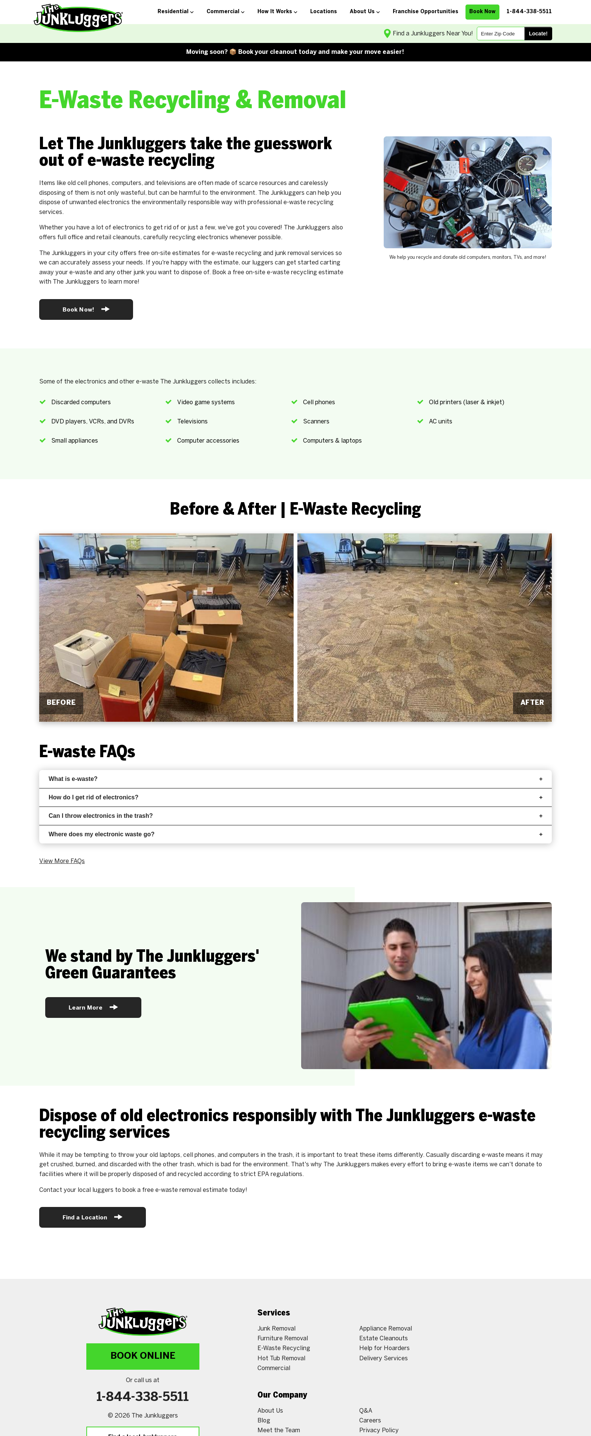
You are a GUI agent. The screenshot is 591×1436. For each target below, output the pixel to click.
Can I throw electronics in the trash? (295, 816)
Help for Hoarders (384, 1348)
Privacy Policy (379, 1430)
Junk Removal (276, 1329)
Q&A (365, 1411)
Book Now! (86, 309)
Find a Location (92, 1217)
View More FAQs (62, 861)
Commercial (273, 1368)
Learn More (93, 1007)
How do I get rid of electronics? (295, 797)
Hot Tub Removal (281, 1358)
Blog (263, 1421)
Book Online (142, 1356)
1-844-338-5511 (142, 1397)
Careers (370, 1421)
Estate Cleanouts (383, 1338)
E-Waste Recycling (283, 1348)
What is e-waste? (295, 779)
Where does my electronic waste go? (295, 834)
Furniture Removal (282, 1338)
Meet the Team (278, 1430)
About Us (270, 1411)
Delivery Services (383, 1358)
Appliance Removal (385, 1329)
